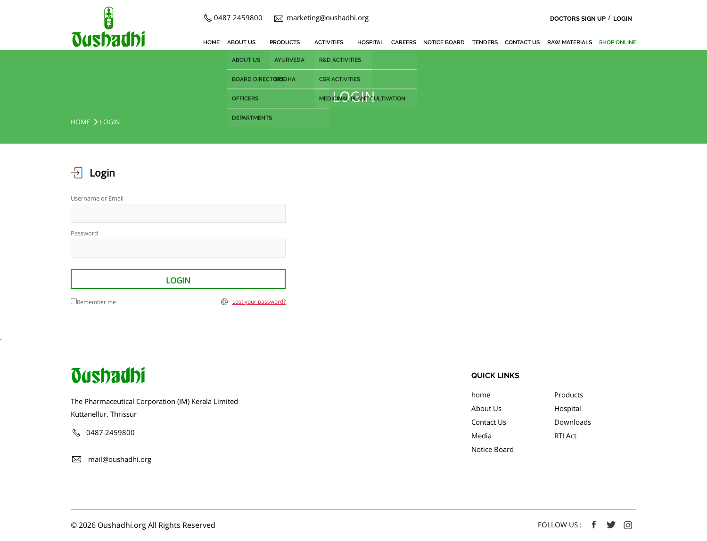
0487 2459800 (238, 17)
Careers (403, 42)
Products (285, 42)
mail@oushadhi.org (119, 459)
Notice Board (444, 42)
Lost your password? (259, 302)
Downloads (572, 422)
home (211, 42)
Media (481, 435)
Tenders (485, 42)
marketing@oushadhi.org (328, 17)
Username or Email (97, 198)
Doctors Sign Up (578, 18)
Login (622, 18)
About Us (241, 42)
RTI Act (565, 435)
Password (84, 233)
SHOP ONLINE (617, 42)
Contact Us (522, 42)
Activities (328, 42)
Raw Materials (569, 42)
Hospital (370, 42)
